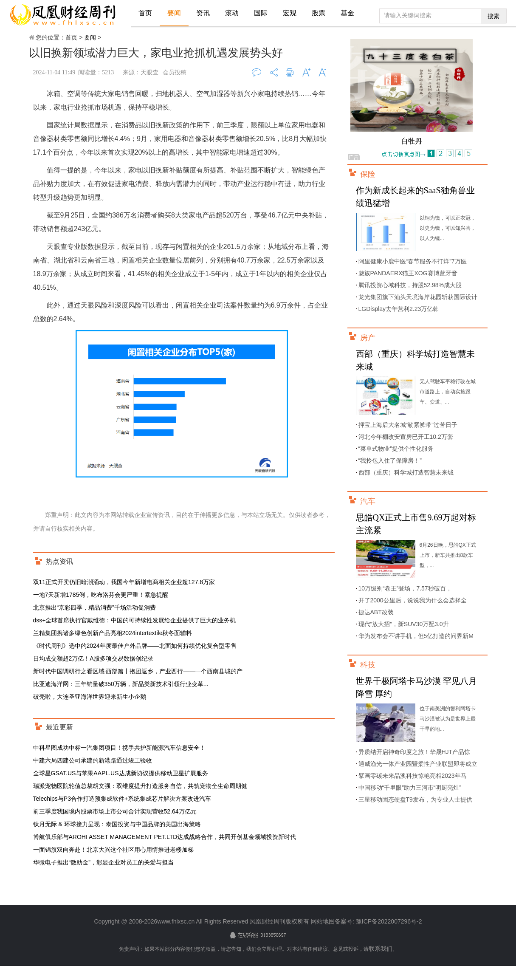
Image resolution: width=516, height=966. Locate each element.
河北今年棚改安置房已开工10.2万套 (405, 436)
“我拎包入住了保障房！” (390, 460)
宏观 (289, 13)
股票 (318, 13)
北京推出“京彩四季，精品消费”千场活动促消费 (94, 607)
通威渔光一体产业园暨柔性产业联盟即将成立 (417, 763)
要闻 (174, 13)
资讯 (203, 13)
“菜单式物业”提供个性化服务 (396, 448)
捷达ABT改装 (376, 612)
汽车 (367, 501)
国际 (261, 13)
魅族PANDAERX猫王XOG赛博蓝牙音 (407, 273)
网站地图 (323, 921)
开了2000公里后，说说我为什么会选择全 (412, 600)
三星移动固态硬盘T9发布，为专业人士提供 (415, 799)
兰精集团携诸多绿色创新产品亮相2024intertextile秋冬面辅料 (112, 633)
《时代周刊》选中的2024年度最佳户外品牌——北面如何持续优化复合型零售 (135, 645)
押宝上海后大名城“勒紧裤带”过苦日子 (407, 424)
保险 (367, 174)
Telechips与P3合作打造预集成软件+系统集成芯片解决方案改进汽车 (122, 798)
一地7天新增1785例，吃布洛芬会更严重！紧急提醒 (101, 594)
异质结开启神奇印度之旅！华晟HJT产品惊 (414, 752)
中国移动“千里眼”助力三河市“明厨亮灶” (410, 787)
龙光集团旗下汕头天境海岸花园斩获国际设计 (417, 297)
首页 (145, 13)
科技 (367, 665)
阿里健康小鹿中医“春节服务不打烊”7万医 (412, 261)
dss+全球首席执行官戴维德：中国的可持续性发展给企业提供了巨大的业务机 (134, 620)
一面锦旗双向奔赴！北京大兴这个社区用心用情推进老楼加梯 (113, 849)
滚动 (232, 13)
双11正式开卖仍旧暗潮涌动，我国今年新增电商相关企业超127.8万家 (124, 582)
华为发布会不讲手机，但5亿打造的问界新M (416, 636)
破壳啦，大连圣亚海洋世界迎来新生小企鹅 (89, 696)
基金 (347, 13)
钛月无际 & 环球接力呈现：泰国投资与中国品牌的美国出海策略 (117, 824)
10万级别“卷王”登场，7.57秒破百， (405, 588)
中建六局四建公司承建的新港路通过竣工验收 (92, 760)
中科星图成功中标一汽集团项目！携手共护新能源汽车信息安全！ (119, 747)
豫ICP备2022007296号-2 (388, 921)
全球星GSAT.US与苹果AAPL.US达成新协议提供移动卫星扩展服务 (120, 773)
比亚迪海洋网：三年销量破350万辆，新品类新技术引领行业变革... (121, 684)
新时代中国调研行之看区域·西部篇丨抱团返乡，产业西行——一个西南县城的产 (138, 671)
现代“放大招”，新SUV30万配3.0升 (403, 624)
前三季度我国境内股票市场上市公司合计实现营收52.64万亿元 (115, 811)
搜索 (493, 16)
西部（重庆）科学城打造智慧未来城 (406, 472)
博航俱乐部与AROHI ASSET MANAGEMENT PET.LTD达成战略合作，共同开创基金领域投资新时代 (164, 836)
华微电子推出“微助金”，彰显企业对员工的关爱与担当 (103, 862)
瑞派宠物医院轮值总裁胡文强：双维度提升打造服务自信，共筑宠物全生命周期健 (140, 785)
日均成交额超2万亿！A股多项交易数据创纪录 (93, 658)
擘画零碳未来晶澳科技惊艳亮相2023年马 (412, 775)
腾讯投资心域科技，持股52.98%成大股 (410, 285)
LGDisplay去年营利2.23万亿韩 (398, 308)
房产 (367, 337)
